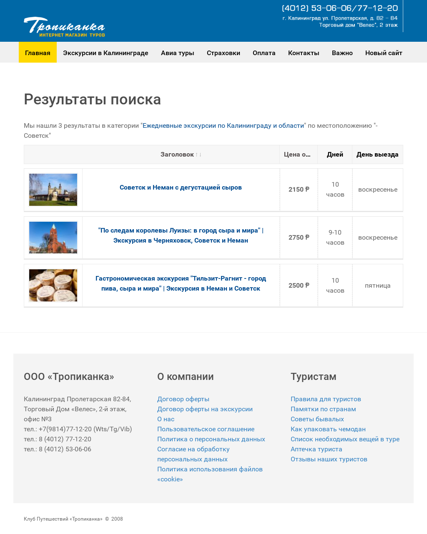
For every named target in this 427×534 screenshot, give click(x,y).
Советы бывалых (317, 419)
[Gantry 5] (64, 27)
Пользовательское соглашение (205, 429)
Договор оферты (183, 399)
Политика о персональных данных (211, 439)
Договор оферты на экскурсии (205, 409)
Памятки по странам (323, 409)
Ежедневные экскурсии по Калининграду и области (223, 125)
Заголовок (181, 154)
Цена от (300, 154)
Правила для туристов (326, 399)
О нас (165, 419)
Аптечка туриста (316, 449)
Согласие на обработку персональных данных (193, 454)
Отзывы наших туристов (329, 459)
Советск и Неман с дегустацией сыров (181, 187)
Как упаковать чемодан (328, 429)
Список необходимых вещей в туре (345, 439)
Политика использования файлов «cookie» (210, 474)
